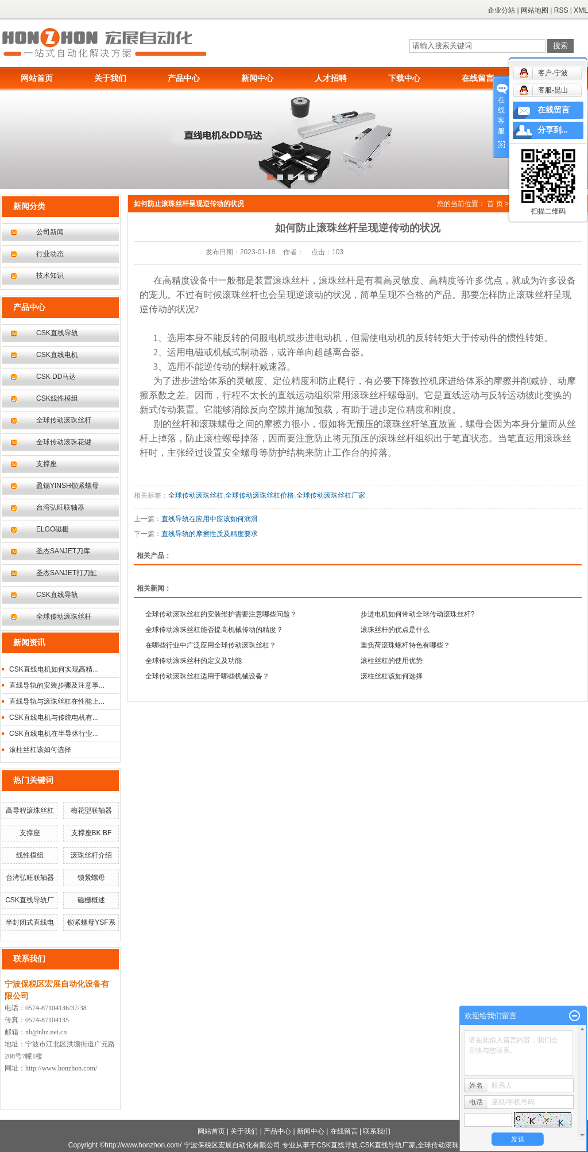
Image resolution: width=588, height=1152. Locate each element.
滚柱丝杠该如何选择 (40, 750)
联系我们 (376, 1131)
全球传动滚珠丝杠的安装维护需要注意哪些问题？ (221, 614)
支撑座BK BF (91, 833)
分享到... (552, 130)
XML (581, 10)
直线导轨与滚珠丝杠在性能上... (57, 701)
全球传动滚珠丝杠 (195, 495)
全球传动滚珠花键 (63, 442)
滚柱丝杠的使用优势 (392, 661)
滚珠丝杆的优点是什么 (395, 630)
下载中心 (404, 78)
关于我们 (110, 78)
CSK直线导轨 (57, 333)
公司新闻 (50, 232)
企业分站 (501, 10)
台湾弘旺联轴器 (60, 507)
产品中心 (184, 78)
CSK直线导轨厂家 (388, 1145)
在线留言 (478, 78)
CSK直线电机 (57, 355)
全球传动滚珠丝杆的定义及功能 (193, 661)
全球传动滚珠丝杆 (63, 420)
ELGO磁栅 (52, 529)
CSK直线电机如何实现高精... (53, 669)
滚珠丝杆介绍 (91, 855)
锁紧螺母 (91, 878)
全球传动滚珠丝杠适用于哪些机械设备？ (207, 676)
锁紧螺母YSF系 (91, 922)
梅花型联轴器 (91, 810)
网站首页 (37, 78)
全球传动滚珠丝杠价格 (259, 495)
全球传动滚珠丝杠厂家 (330, 495)
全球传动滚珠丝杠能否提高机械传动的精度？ (214, 630)
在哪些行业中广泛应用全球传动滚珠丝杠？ (210, 645)
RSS (561, 10)
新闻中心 (257, 78)
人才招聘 (331, 78)
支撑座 (46, 464)
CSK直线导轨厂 (29, 900)
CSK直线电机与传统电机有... (53, 717)
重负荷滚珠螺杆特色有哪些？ (405, 645)
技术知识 (50, 275)
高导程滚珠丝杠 (30, 810)
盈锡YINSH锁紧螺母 (67, 486)
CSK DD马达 (56, 377)
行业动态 (50, 254)
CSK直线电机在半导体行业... (53, 734)
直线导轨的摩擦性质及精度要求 (209, 534)
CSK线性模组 (57, 398)
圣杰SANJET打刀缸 (66, 573)
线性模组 (30, 855)
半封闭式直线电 (30, 922)
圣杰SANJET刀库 (63, 551)
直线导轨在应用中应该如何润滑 (209, 519)
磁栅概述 (91, 900)
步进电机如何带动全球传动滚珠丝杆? (418, 614)
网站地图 (534, 10)
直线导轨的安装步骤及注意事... (57, 685)
